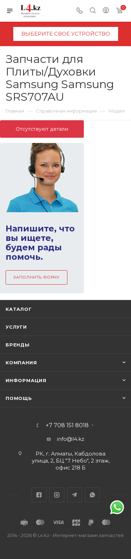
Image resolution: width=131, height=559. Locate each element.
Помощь (19, 398)
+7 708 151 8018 (67, 425)
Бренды (18, 344)
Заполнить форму (36, 277)
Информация (26, 380)
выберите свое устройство (65, 33)
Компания (21, 362)
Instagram (56, 494)
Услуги (16, 327)
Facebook (38, 494)
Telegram (74, 494)
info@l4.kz (70, 439)
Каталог (19, 309)
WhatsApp (92, 494)
